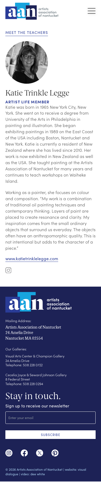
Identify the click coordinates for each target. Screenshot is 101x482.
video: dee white (33, 474)
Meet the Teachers (26, 32)
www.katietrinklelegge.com (31, 258)
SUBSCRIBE (50, 434)
